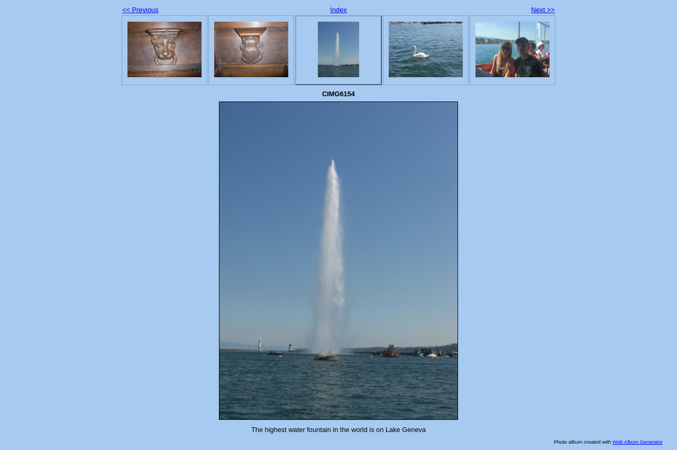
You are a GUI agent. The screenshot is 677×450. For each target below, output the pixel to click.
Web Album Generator (637, 442)
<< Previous (140, 10)
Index (338, 10)
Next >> (543, 10)
